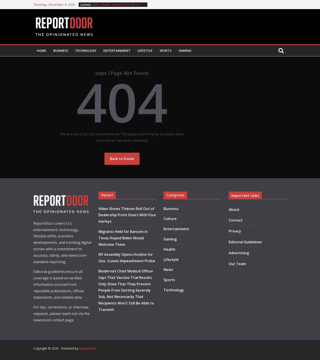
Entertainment (116, 50)
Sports (166, 50)
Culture (170, 218)
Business (60, 50)
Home (41, 50)
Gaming (185, 50)
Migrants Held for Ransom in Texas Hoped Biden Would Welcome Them (123, 238)
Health (169, 249)
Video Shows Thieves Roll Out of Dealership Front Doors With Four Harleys (127, 215)
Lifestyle (145, 50)
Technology (85, 50)
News (168, 269)
